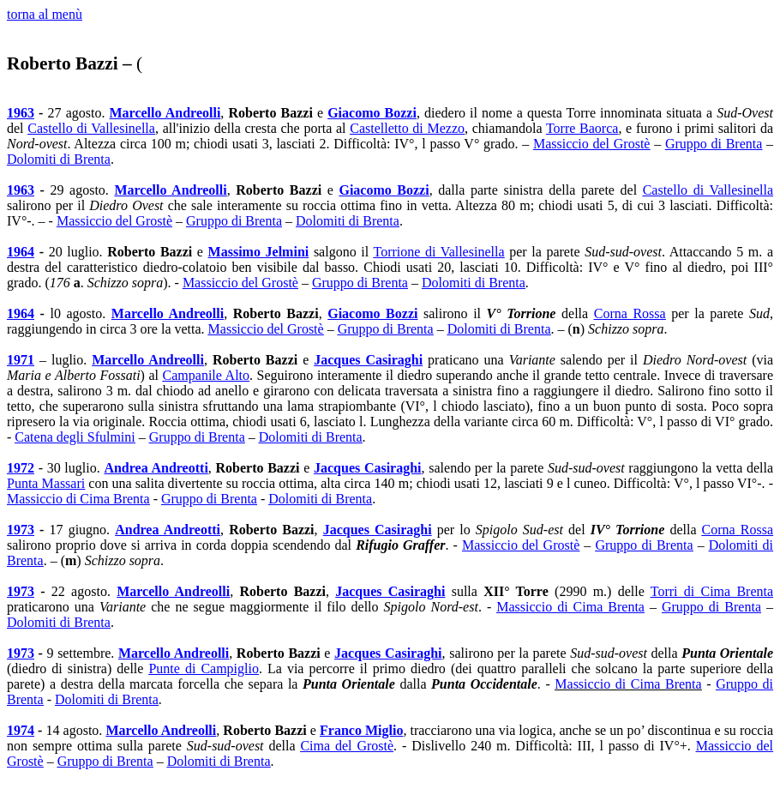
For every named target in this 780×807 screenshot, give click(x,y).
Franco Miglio (361, 730)
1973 (20, 529)
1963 (20, 112)
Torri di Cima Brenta (712, 591)
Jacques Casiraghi (368, 359)
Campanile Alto (206, 375)
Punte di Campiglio (203, 668)
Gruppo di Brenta (713, 143)
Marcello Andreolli (165, 112)
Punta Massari (46, 483)
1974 (20, 730)
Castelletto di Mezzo (407, 128)
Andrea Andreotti (155, 468)
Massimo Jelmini (258, 251)
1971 (20, 359)
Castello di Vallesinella (91, 128)
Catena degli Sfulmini (75, 437)
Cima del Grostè (346, 745)
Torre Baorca (582, 128)
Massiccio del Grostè (592, 143)
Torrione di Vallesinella (439, 251)
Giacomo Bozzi (372, 112)
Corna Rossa (630, 313)
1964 (20, 251)
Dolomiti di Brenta (59, 159)
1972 (20, 468)
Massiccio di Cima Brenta (78, 498)
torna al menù (44, 14)
